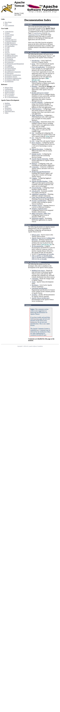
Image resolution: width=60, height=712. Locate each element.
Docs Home (8, 22)
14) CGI (7, 52)
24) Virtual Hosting (10, 68)
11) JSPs (7, 47)
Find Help (36, 319)
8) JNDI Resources (10, 43)
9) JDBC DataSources (11, 44)
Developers (8, 108)
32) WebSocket (9, 81)
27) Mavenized (9, 73)
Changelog (8, 105)
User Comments (9, 25)
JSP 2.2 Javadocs (10, 94)
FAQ (6, 24)
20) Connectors (9, 62)
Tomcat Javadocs (10, 90)
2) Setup (7, 33)
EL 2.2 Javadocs (9, 95)
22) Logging (8, 65)
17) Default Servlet (10, 57)
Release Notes (9, 87)
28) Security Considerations (13, 75)
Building (7, 103)
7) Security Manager (11, 41)
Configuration (9, 89)
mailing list (33, 322)
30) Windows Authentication (13, 78)
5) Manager (8, 38)
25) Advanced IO (10, 70)
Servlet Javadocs (9, 92)
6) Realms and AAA (10, 39)
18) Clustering (9, 59)
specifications (38, 33)
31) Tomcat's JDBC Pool (12, 80)
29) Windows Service (11, 76)
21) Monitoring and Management (14, 63)
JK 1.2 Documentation (11, 97)
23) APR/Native (9, 67)
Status (6, 106)
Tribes (6, 113)
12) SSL (7, 49)
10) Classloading (9, 46)
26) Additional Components (13, 72)
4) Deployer (8, 36)
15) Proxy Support (10, 54)
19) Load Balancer (10, 60)
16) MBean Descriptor (11, 55)
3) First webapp (9, 35)
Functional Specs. (10, 111)
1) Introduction (9, 31)
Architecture (8, 109)
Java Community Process (39, 33)
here (37, 330)
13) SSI (7, 51)
